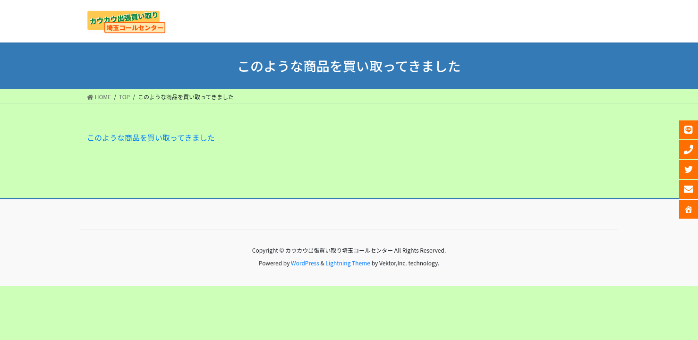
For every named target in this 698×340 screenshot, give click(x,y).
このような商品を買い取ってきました (151, 137)
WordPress (305, 263)
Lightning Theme (347, 263)
